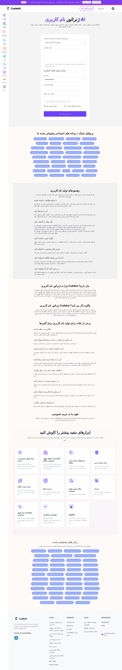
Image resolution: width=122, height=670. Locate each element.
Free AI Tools (54, 664)
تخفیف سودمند (87, 2)
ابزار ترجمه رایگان (55, 642)
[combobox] (62, 42)
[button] (65, 70)
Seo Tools (53, 661)
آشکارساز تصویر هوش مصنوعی (55, 656)
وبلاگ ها (69, 629)
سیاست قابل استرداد (91, 631)
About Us (70, 625)
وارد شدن (102, 8)
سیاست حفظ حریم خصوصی (90, 623)
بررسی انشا (53, 646)
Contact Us (71, 622)
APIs (103, 625)
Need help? (105, 622)
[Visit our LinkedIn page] (17, 637)
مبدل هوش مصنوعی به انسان (56, 623)
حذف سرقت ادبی (55, 639)
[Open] (84, 42)
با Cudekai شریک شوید (72, 633)
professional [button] (50, 79)
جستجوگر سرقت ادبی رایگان (57, 634)
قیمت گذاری (87, 8)
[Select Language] (113, 8)
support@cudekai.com (110, 634)
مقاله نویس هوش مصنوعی (55, 650)
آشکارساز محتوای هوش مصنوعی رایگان (57, 629)
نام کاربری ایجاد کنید (66, 113)
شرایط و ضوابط (89, 627)
